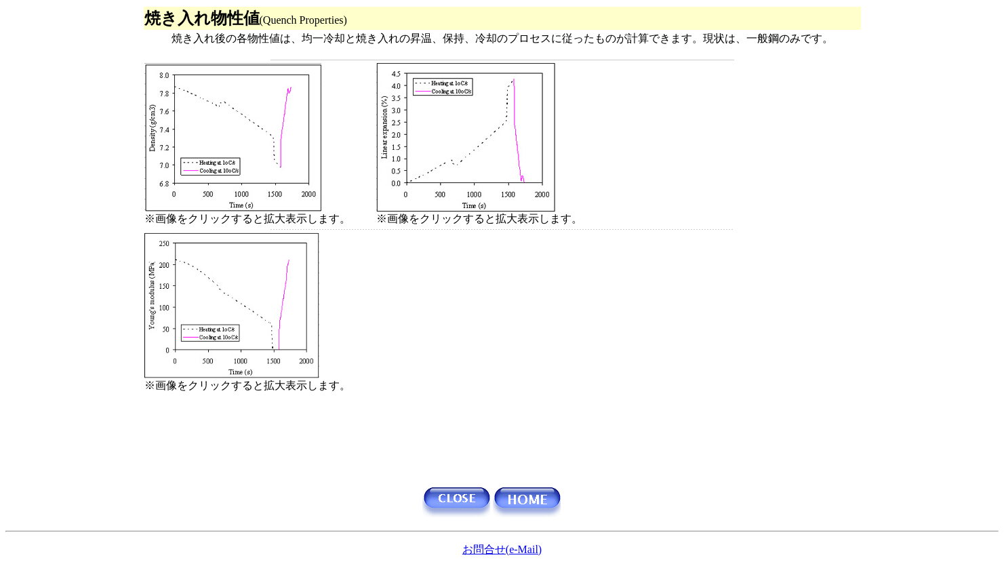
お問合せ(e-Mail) (502, 549)
